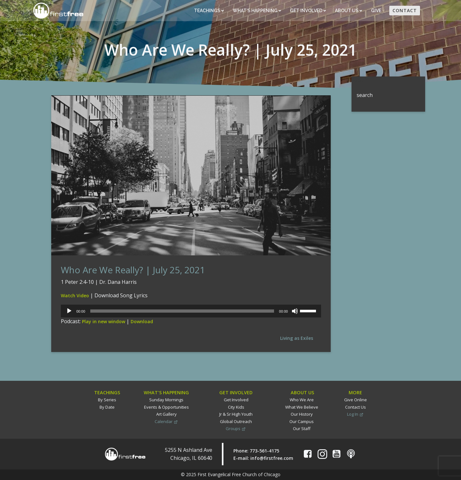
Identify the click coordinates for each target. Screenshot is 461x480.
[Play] (69, 311)
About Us (348, 10)
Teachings (209, 10)
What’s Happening (257, 10)
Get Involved (308, 10)
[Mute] (295, 311)
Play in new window (103, 321)
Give (376, 10)
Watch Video (75, 295)
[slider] (182, 311)
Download (142, 321)
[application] (191, 311)
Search (360, 80)
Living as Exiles (296, 338)
